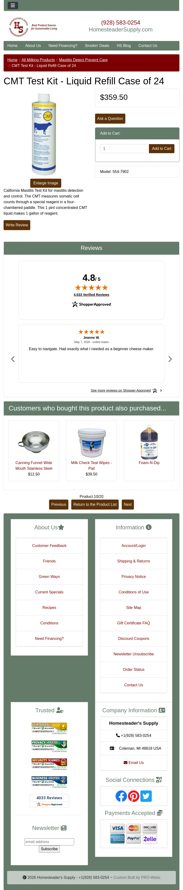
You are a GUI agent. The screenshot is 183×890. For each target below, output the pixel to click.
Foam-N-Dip (149, 463)
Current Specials (49, 592)
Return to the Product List (95, 504)
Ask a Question (110, 118)
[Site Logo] (33, 27)
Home (12, 46)
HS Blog (124, 46)
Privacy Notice (134, 577)
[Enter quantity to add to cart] (124, 148)
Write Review (17, 225)
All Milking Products (38, 60)
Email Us (134, 763)
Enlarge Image (45, 183)
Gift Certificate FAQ (133, 623)
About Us (33, 46)
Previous (58, 504)
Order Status (134, 670)
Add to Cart (161, 149)
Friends (49, 561)
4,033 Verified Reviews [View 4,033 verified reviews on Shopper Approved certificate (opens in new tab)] (91, 294)
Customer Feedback (49, 546)
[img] (91, 287)
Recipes (49, 608)
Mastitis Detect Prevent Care (83, 60)
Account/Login (134, 546)
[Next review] (170, 359)
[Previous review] (13, 359)
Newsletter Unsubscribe (134, 654)
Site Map (133, 608)
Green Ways (49, 577)
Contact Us (147, 46)
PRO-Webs (150, 877)
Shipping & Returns (133, 561)
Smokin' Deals (97, 46)
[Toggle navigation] (13, 5)
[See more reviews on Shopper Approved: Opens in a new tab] (121, 390)
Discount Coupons (133, 639)
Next (128, 504)
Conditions (49, 623)
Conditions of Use (134, 592)
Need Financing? (63, 46)
